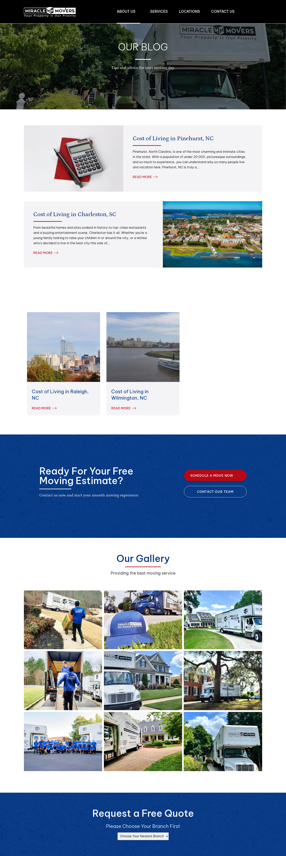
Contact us (223, 11)
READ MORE (145, 177)
